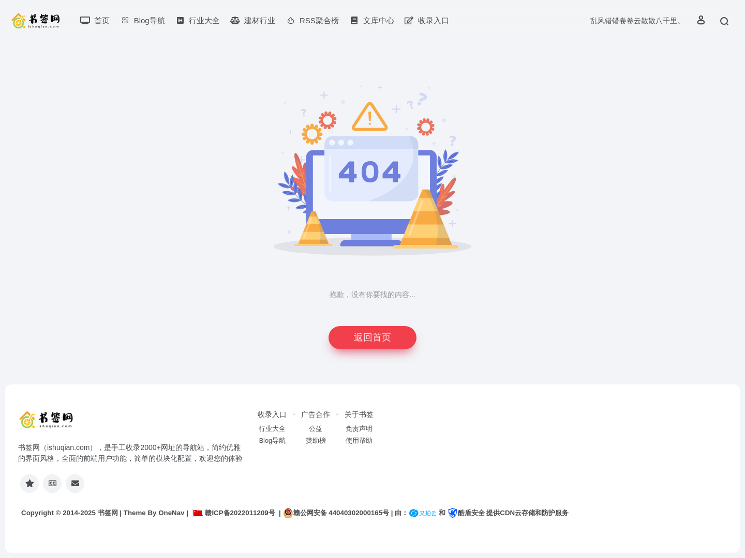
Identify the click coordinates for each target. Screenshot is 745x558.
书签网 (108, 513)
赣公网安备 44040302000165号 (336, 513)
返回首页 (372, 337)
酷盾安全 (466, 513)
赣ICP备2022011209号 (233, 513)
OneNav (171, 513)
